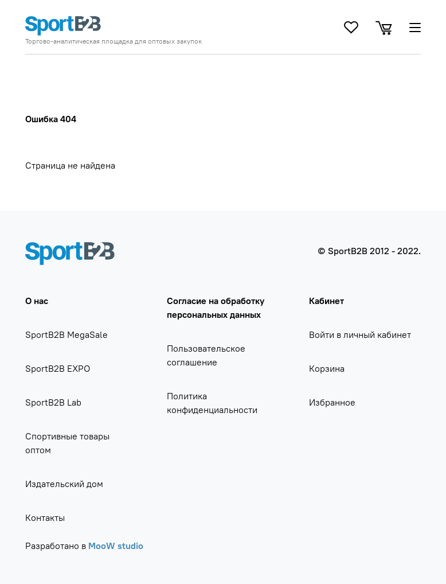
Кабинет (326, 300)
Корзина (327, 368)
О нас (36, 300)
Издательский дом (64, 483)
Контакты (45, 517)
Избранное (332, 402)
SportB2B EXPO (57, 368)
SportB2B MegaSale (66, 334)
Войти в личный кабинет (360, 334)
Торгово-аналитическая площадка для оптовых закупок (113, 41)
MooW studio (115, 545)
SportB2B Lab (53, 402)
